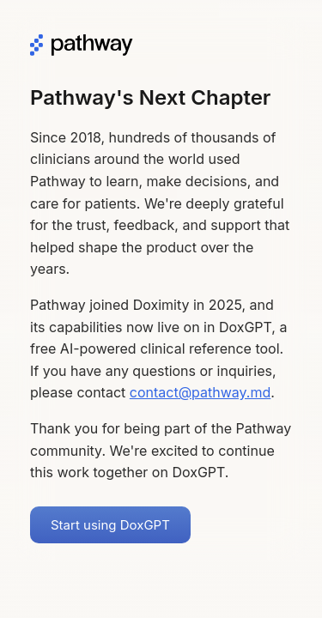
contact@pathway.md (200, 392)
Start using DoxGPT (110, 525)
